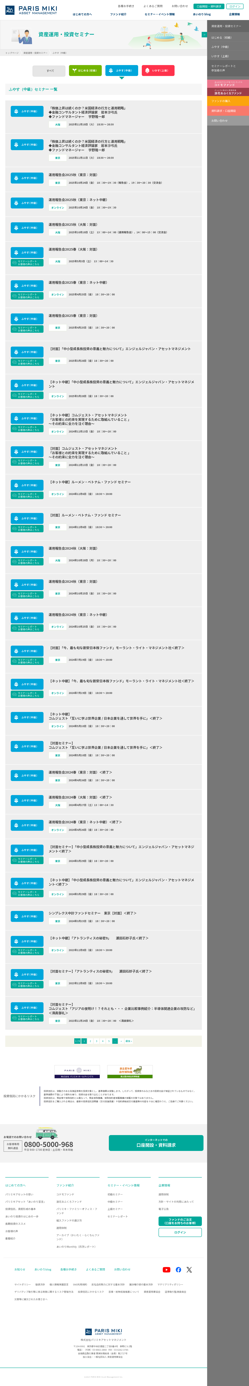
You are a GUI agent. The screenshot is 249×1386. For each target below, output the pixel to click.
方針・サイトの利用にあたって (176, 1201)
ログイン (235, 6)
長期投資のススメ (15, 1223)
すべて (50, 71)
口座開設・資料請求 (156, 1143)
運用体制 (61, 1228)
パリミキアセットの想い (19, 1194)
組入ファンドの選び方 (69, 1220)
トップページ (12, 52)
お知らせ (19, 1269)
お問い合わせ (180, 6)
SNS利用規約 (80, 1284)
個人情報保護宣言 (59, 1284)
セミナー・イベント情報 (160, 14)
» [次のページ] (121, 1041)
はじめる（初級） (222, 37)
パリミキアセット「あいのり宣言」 (25, 1201)
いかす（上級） (220, 56)
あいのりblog (42, 1269)
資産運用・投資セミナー (35, 52)
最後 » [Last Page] (129, 1041)
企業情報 (234, 14)
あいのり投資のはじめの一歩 (21, 1216)
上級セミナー (115, 1209)
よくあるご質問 (153, 6)
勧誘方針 (40, 1284)
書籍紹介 (10, 1238)
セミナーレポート (118, 1216)
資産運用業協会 (152, 1291)
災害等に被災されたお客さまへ (31, 1299)
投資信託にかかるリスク (91, 1291)
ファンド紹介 (118, 14)
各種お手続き (126, 6)
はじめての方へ (82, 14)
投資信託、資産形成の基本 (20, 1209)
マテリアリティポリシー (170, 1284)
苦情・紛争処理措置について (123, 1291)
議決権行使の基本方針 (141, 1284)
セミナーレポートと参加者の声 (223, 68)
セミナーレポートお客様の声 (28, 262)
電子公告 (164, 1209)
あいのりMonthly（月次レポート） (76, 1246)
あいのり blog (202, 14)
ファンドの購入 (220, 101)
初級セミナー (115, 1194)
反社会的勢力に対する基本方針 (108, 1284)
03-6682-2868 (99, 1349)
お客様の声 (11, 1231)
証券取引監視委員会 (175, 1291)
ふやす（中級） (220, 47)
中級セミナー (115, 1201)
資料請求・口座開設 (223, 111)
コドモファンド (65, 1194)
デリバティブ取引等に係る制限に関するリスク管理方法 (43, 1291)
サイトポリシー (22, 1284)
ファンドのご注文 (180, 1221)
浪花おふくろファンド (69, 1201)
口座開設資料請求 (209, 6)
